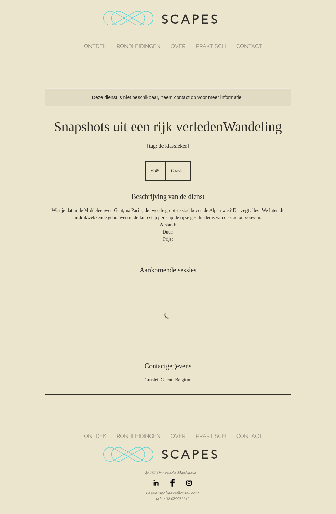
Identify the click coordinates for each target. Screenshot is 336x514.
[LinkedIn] (156, 483)
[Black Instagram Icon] (189, 483)
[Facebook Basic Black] (172, 483)
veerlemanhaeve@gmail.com (172, 492)
